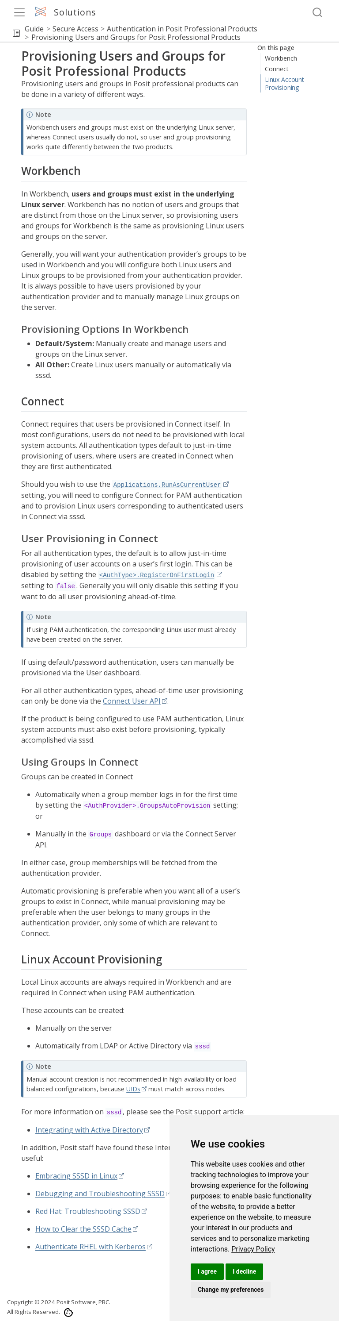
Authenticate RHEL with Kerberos (90, 1247)
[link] (253, 1249)
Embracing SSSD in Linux (76, 1176)
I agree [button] (207, 1271)
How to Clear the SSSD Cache (83, 1229)
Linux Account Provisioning (284, 83)
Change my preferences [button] (231, 1289)
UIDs (133, 1089)
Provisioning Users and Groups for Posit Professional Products (136, 37)
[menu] (19, 12)
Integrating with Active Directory (89, 1130)
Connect (277, 69)
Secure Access (75, 29)
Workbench (281, 58)
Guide (34, 29)
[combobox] (318, 12)
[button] (16, 33)
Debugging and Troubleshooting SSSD (100, 1193)
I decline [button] (244, 1271)
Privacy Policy (253, 1249)
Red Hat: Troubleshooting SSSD (87, 1211)
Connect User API (132, 701)
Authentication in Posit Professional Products (182, 29)
